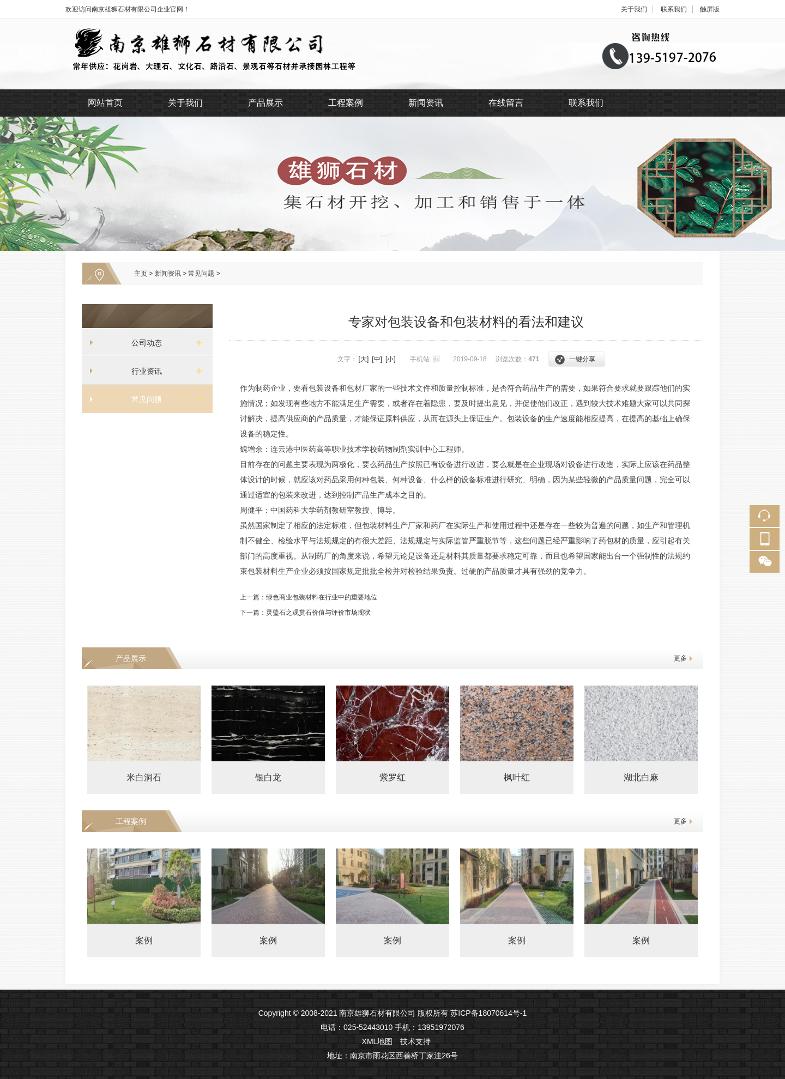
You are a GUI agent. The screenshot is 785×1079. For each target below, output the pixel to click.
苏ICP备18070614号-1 (488, 1013)
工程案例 (345, 102)
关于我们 (634, 9)
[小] (390, 359)
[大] (364, 359)
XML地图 (377, 1041)
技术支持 (415, 1041)
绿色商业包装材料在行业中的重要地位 (321, 597)
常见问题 (201, 273)
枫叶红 (517, 777)
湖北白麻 (641, 777)
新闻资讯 (425, 102)
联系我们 (674, 9)
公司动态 (142, 342)
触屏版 (710, 9)
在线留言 (505, 102)
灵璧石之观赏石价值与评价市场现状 (318, 612)
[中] (377, 359)
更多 (680, 658)
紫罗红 (392, 777)
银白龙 (268, 777)
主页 (140, 273)
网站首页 (105, 102)
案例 (144, 940)
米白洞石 (143, 777)
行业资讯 (142, 371)
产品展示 (265, 102)
